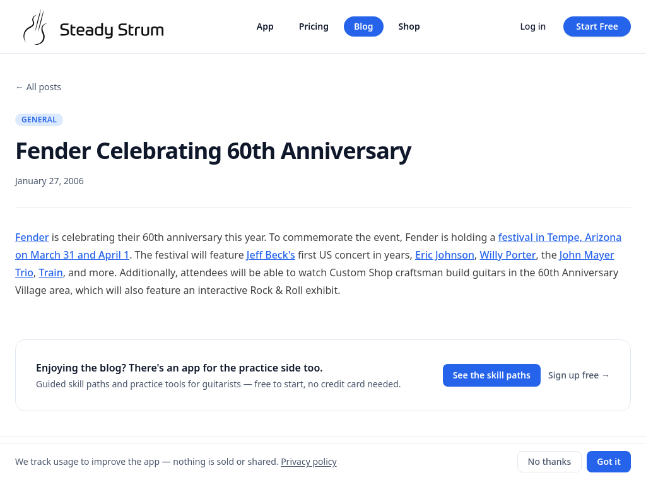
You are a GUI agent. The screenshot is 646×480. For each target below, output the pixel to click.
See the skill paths (492, 375)
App (265, 26)
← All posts (38, 87)
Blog (363, 26)
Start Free (597, 26)
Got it (609, 461)
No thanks (550, 461)
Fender (32, 237)
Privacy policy (309, 461)
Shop (409, 26)
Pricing (314, 26)
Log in (533, 26)
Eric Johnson (444, 255)
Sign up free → (579, 375)
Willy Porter (508, 255)
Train (51, 272)
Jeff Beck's (271, 255)
